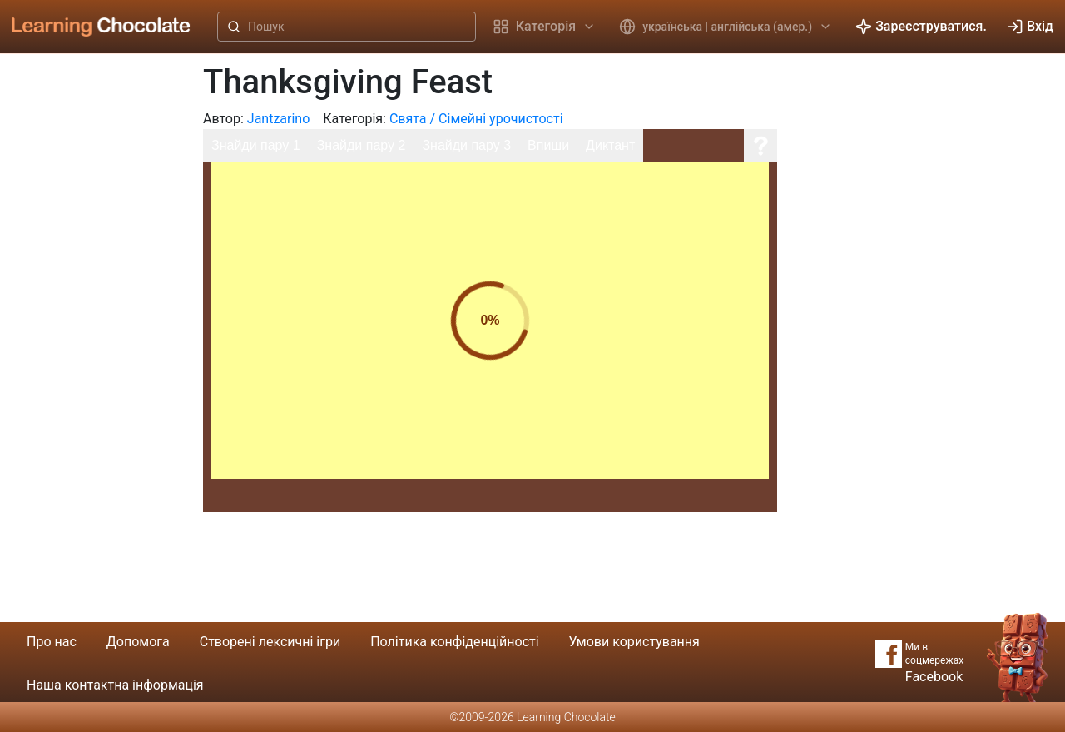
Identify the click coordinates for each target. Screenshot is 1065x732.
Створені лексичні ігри (270, 642)
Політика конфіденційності (454, 642)
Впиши (548, 145)
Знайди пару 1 (255, 145)
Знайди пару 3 (466, 145)
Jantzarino (278, 119)
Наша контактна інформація (115, 685)
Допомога (138, 642)
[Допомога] (760, 145)
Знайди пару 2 (361, 145)
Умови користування (634, 642)
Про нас (52, 642)
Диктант (610, 145)
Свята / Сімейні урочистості (476, 119)
